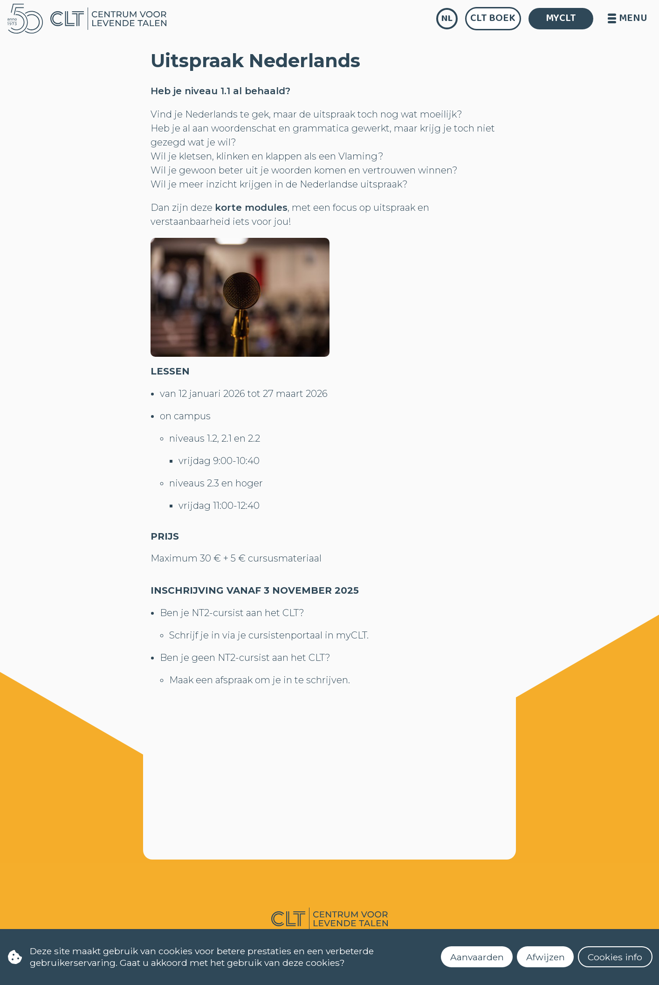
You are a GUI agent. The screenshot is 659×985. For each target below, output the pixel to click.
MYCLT (561, 18)
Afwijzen (545, 957)
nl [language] (447, 18)
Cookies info (615, 957)
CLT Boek (492, 18)
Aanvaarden (477, 957)
